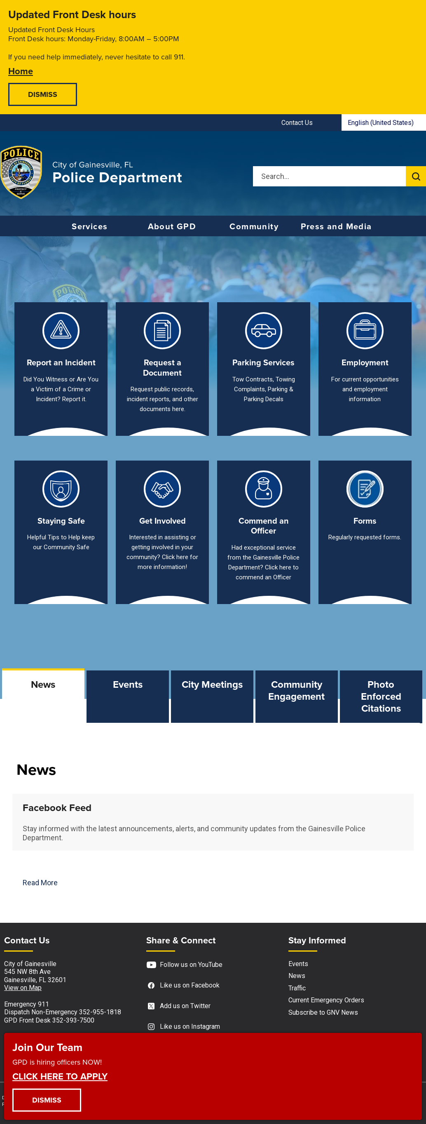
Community (254, 226)
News (296, 976)
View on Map (23, 988)
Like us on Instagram (183, 1027)
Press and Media (336, 226)
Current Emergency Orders (326, 1000)
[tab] (43, 696)
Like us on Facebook (183, 986)
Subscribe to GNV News (323, 1012)
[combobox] (384, 122)
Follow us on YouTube (184, 965)
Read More (40, 882)
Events (298, 964)
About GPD (172, 226)
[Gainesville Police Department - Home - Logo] (91, 172)
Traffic (297, 988)
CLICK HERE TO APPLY (60, 1076)
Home (20, 70)
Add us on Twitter (178, 1006)
